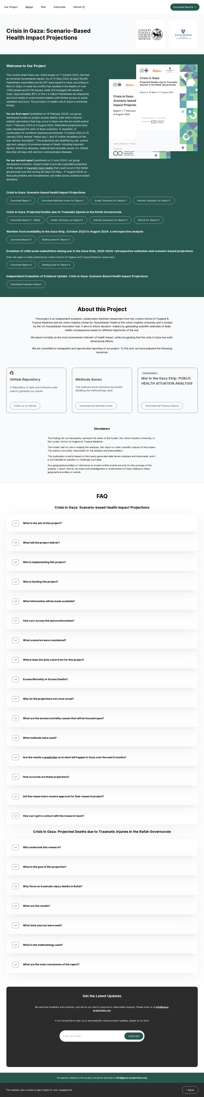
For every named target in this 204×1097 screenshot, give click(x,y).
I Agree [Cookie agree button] (190, 1090)
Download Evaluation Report (25, 284)
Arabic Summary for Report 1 (111, 200)
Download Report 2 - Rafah (25, 220)
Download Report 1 (20, 200)
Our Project (10, 7)
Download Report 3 (20, 239)
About (29, 7)
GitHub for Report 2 (148, 220)
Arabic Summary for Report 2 (67, 220)
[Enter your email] (92, 1036)
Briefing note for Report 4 (56, 264)
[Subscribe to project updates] (133, 1036)
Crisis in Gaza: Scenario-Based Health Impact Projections (48, 34)
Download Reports (185, 7)
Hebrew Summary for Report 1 (154, 200)
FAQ (43, 7)
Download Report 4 (21, 264)
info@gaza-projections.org (131, 1077)
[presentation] (102, 1050)
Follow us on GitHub (25, 405)
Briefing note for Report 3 (56, 239)
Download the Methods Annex (96, 405)
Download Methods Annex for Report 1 (63, 200)
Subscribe (59, 7)
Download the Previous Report (162, 405)
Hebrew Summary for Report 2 (110, 220)
